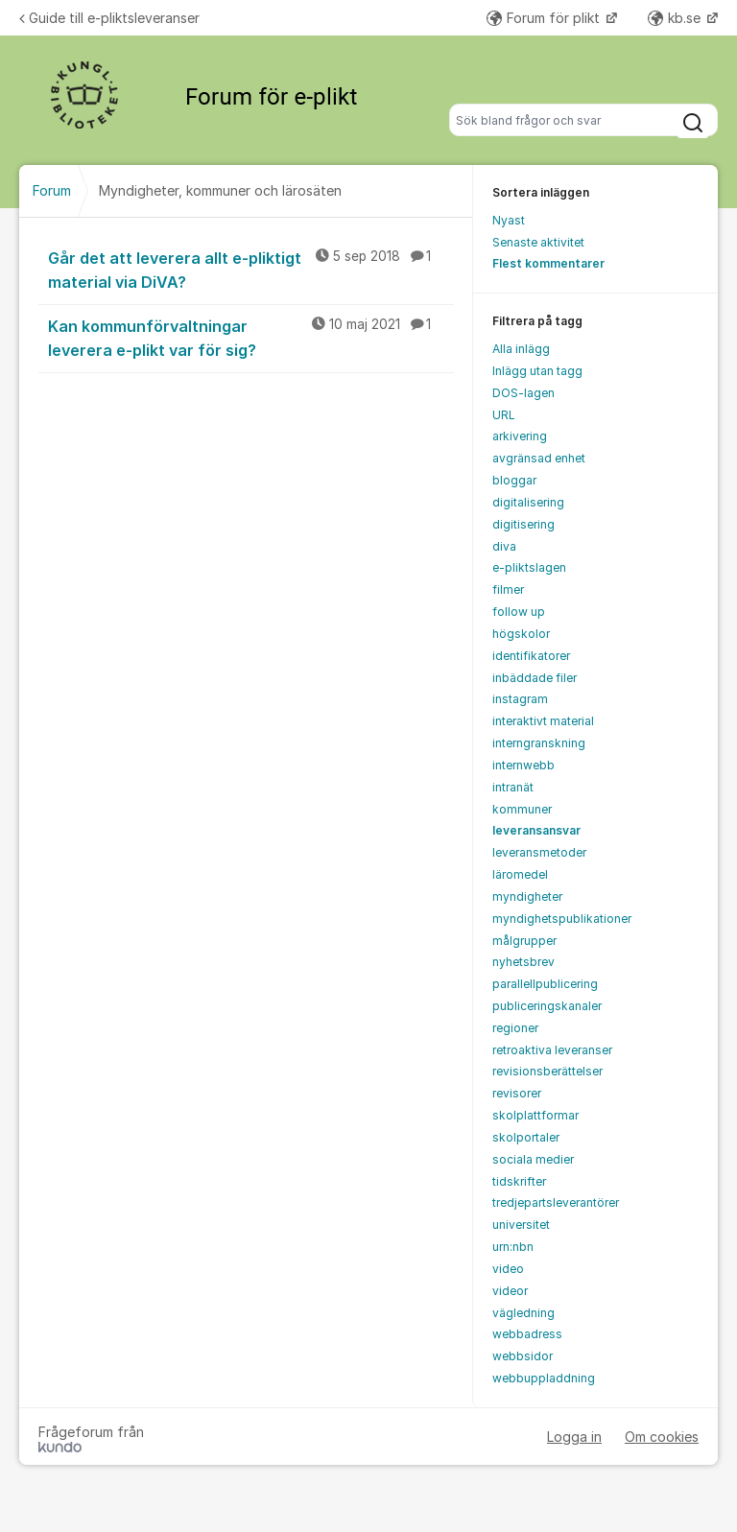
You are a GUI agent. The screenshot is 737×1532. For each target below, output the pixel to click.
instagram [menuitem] (520, 699)
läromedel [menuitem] (520, 874)
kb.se (676, 18)
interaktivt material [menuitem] (543, 721)
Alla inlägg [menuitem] (521, 349)
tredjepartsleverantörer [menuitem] (555, 1202)
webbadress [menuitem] (527, 1334)
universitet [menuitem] (521, 1224)
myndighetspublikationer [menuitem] (561, 918)
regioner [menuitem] (515, 1028)
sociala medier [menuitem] (533, 1159)
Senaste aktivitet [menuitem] (538, 242)
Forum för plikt (545, 18)
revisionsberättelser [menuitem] (547, 1071)
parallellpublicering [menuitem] (545, 984)
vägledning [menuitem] (523, 1313)
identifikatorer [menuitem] (531, 655)
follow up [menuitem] (518, 611)
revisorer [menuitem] (516, 1093)
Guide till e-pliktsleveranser (109, 18)
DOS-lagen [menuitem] (523, 393)
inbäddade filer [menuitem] (534, 678)
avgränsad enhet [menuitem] (538, 458)
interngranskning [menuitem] (538, 743)
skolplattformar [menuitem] (535, 1115)
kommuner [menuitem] (522, 809)
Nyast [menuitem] (508, 220)
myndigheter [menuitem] (527, 896)
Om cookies (662, 1436)
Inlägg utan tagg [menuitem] (537, 371)
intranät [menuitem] (513, 787)
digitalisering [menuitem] (528, 502)
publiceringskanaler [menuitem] (547, 1006)
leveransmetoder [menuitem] (539, 852)
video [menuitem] (508, 1268)
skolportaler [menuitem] (525, 1137)
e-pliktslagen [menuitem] (529, 567)
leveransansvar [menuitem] (536, 830)
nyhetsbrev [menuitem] (523, 962)
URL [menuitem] (503, 415)
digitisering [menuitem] (523, 524)
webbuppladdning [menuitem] (543, 1378)
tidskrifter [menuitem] (519, 1181)
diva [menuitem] (504, 546)
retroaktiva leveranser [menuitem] (552, 1050)
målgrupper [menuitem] (524, 940)
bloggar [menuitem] (514, 480)
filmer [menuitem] (508, 589)
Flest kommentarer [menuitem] (548, 263)
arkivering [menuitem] (519, 436)
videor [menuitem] (510, 1291)
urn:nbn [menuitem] (513, 1246)
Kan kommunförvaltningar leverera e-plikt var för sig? (251, 337)
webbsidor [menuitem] (522, 1356)
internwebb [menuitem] (523, 765)
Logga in (574, 1436)
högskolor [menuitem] (521, 633)
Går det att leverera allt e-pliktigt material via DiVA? (251, 269)
